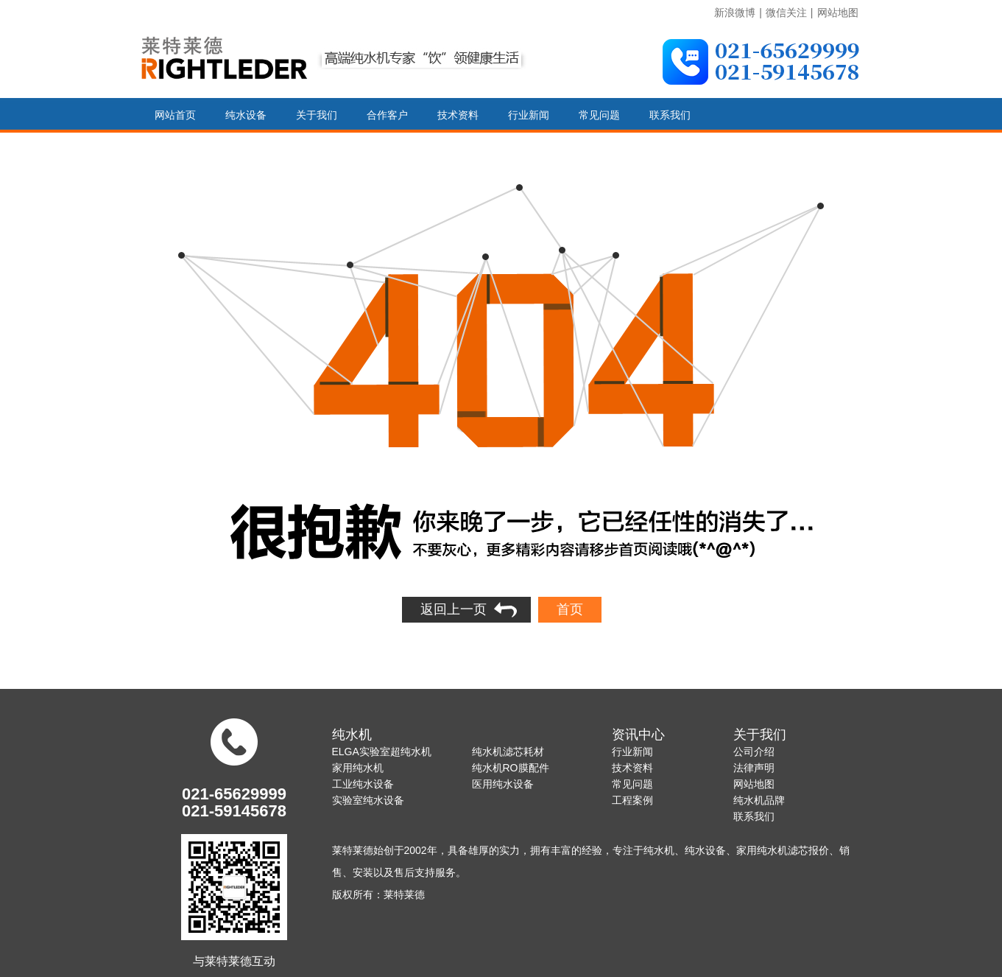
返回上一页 (453, 609)
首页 (570, 609)
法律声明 (754, 768)
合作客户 (387, 115)
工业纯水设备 (363, 784)
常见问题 (599, 115)
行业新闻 (528, 115)
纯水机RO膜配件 (510, 768)
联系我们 (670, 115)
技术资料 (458, 115)
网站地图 (837, 12)
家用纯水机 (358, 768)
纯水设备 (246, 115)
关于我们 (316, 115)
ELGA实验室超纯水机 (381, 751)
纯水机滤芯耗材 (508, 751)
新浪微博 (734, 12)
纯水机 (352, 734)
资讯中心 (638, 734)
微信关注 (786, 12)
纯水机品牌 (759, 800)
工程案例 (632, 800)
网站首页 (175, 115)
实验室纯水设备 (368, 800)
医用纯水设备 (503, 784)
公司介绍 (754, 751)
